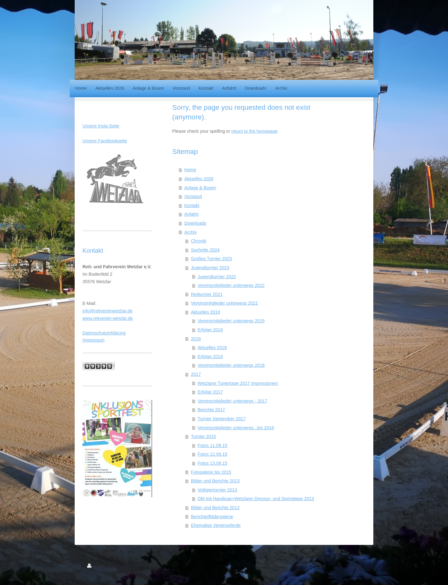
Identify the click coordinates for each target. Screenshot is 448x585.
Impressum (93, 340)
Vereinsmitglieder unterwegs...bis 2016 (236, 427)
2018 (196, 338)
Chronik (198, 240)
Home (190, 169)
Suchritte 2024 (205, 249)
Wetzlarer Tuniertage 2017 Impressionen (238, 383)
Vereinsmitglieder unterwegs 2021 (224, 303)
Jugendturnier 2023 (210, 267)
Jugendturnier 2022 (217, 276)
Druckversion (104, 566)
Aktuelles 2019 (205, 312)
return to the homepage (254, 131)
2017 (196, 374)
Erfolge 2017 (210, 391)
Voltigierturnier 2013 (217, 489)
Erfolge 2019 (210, 329)
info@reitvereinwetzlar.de (107, 310)
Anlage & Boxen (200, 187)
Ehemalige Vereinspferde (216, 525)
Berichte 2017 (211, 409)
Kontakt (191, 205)
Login (355, 566)
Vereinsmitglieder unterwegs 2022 (231, 285)
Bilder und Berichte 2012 (215, 507)
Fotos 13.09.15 (212, 463)
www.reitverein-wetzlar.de (107, 318)
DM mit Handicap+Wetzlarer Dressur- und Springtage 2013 (256, 498)
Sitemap (132, 566)
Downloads (195, 223)
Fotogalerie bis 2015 (211, 472)
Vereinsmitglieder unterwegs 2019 (231, 320)
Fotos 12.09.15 (212, 454)
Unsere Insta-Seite (100, 125)
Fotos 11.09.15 (212, 445)
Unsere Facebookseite (104, 140)
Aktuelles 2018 (212, 347)
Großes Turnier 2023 (211, 258)
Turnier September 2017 (221, 418)
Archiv (190, 232)
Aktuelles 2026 (198, 178)
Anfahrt (191, 214)
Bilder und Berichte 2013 (215, 480)
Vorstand (193, 196)
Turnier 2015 (203, 436)
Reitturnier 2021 (207, 294)
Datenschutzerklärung (104, 332)
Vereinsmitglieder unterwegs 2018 (231, 365)
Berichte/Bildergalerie (212, 516)
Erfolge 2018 (210, 356)
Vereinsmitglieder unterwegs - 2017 (232, 400)
